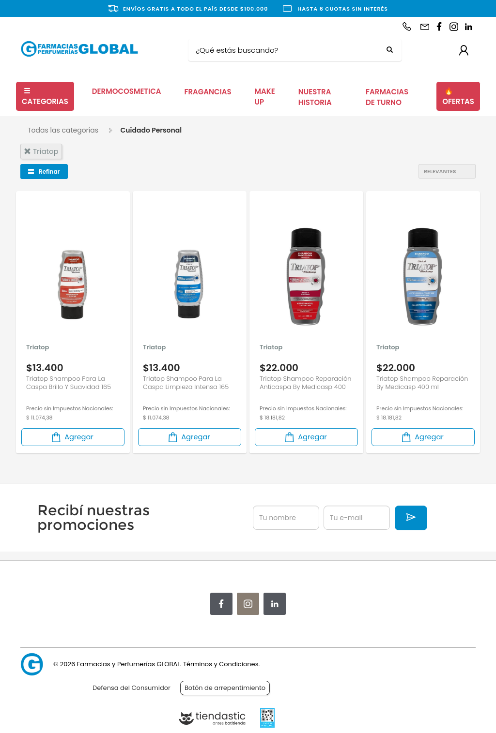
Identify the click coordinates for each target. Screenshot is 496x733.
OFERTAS (458, 96)
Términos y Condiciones (220, 664)
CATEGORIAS (45, 96)
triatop (41, 151)
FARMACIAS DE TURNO (387, 97)
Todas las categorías (63, 130)
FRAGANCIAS (207, 92)
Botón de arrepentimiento (225, 687)
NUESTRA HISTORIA (315, 97)
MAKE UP (265, 96)
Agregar (71, 437)
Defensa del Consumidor (131, 687)
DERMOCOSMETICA (126, 91)
